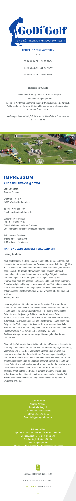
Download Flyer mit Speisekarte (38, 474)
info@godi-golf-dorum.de (21, 212)
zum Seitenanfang (38, 494)
